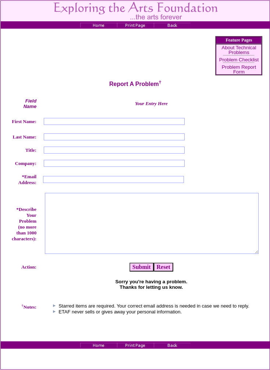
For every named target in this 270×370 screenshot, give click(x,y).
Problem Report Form (239, 69)
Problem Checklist (239, 59)
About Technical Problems (239, 50)
